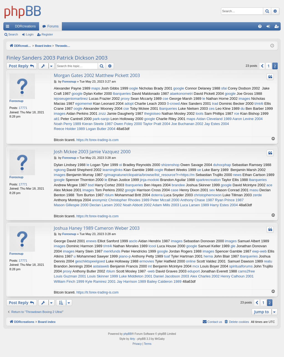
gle (232, 246)
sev (212, 190)
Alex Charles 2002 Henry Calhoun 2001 (221, 276)
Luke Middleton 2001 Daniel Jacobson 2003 (154, 276)
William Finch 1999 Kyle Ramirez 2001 (85, 281)
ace (269, 185)
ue (199, 170)
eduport (193, 271)
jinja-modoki (149, 180)
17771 (23, 107)
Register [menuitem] (278, 27)
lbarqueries (122, 93)
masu (254, 190)
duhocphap (222, 165)
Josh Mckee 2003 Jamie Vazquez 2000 (92, 151)
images (244, 98)
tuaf (167, 256)
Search (13, 34)
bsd (91, 185)
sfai (224, 88)
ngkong (60, 170)
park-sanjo (101, 119)
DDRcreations (25, 26)
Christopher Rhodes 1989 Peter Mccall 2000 (143, 200)
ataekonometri (181, 93)
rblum (109, 195)
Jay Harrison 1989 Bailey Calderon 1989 (149, 281)
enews (91, 241)
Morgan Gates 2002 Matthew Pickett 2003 (97, 75)
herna (208, 256)
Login (30, 34)
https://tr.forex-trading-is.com (97, 140)
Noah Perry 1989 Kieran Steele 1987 (83, 124)
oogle (133, 88)
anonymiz (99, 200)
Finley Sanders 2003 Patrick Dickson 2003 (57, 57)
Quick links (9, 27)
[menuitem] (260, 26)
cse (165, 98)
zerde (257, 195)
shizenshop (170, 165)
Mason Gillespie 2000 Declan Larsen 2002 (88, 205)
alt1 (57, 119)
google (178, 88)
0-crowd (173, 103)
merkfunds (111, 251)
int (150, 266)
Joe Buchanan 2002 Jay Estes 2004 (200, 124)
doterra (157, 195)
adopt (129, 103)
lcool (152, 246)
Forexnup (16, 101)
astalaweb (101, 266)
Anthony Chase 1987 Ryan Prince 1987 (212, 200)
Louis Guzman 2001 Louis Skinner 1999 (86, 276)
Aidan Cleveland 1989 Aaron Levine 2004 (229, 119)
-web (150, 271)
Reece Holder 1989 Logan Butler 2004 (84, 129)
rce (236, 113)
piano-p (125, 256)
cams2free (246, 271)
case (174, 190)
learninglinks (113, 170)
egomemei (83, 103)
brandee (178, 185)
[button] (262, 66)
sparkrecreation (208, 180)
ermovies (147, 261)
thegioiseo (152, 113)
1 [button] (268, 65)
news (237, 175)
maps (95, 88)
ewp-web (259, 251)
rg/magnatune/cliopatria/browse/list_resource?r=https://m (149, 175)
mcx (195, 266)
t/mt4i (258, 103)
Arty (132, 338)
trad (215, 103)
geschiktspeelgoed (90, 261)
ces (211, 108)
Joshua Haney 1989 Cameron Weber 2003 (97, 228)
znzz (102, 113)
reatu (268, 261)
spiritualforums (241, 266)
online (191, 261)
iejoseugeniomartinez (71, 98)
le (203, 98)
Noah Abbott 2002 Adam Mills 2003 (151, 205)
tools (199, 113)
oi (120, 165)
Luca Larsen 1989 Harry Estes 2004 (209, 205)
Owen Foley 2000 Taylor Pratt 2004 (142, 124)
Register (47, 34)
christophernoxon (208, 195)
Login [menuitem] (269, 27)
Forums (53, 26)
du (242, 108)
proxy (125, 98)
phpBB (127, 333)
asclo (133, 241)
